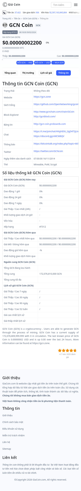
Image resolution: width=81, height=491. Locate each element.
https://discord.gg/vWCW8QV (49, 136)
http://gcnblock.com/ (45, 116)
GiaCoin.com (39, 479)
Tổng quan (10, 72)
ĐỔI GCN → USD (42, 62)
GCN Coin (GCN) (30, 18)
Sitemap (6, 448)
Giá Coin (11, 4)
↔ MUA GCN (58, 62)
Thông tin (44, 18)
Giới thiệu (7, 415)
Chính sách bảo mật (12, 422)
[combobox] (61, 5)
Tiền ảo (17, 18)
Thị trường (28, 72)
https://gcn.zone (42, 96)
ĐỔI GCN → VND (24, 62)
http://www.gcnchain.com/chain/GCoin (54, 111)
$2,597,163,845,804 (58, 12)
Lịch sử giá (46, 72)
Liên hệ (6, 442)
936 (37, 12)
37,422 (18, 12)
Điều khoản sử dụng (13, 428)
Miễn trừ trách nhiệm (13, 435)
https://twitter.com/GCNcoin (48, 151)
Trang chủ (6, 18)
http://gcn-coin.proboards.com (50, 123)
